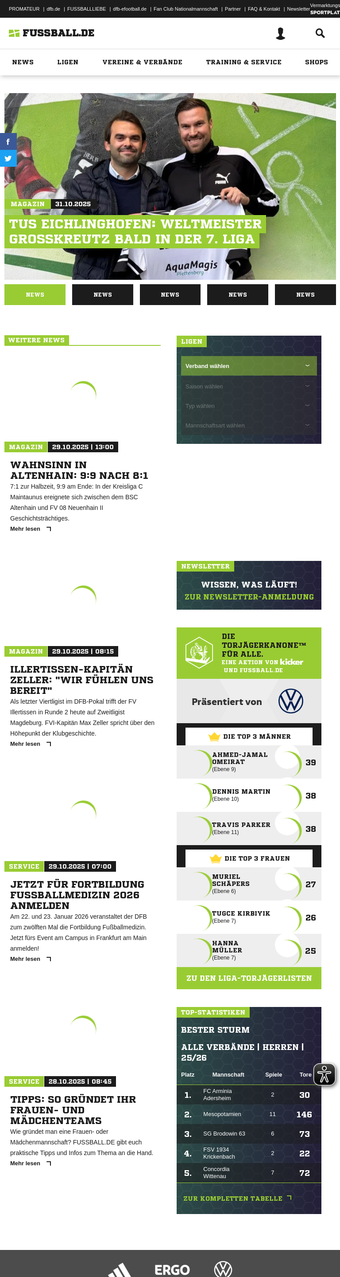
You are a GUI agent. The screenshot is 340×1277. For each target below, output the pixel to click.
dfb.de (53, 9)
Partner (233, 9)
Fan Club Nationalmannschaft (186, 9)
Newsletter (298, 9)
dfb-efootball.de (130, 9)
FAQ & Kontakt (264, 9)
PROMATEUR (24, 9)
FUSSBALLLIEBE (86, 9)
